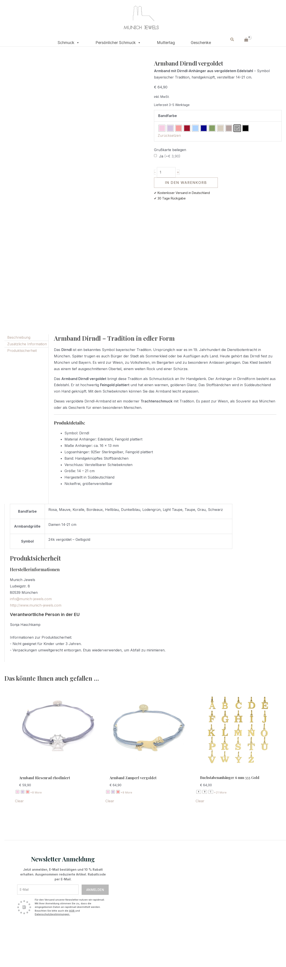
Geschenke (201, 42)
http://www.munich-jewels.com (35, 605)
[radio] (162, 128)
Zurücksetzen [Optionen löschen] (169, 135)
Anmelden (95, 890)
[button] (232, 39)
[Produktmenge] (166, 172)
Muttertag (166, 42)
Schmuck (69, 41)
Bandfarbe (167, 115)
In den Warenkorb (186, 182)
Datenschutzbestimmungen (52, 914)
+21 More (220, 792)
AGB (72, 910)
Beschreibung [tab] (18, 337)
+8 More (36, 792)
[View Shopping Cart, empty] (246, 39)
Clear (19, 801)
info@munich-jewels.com (31, 599)
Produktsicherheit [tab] (22, 350)
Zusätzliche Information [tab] (27, 344)
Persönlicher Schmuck (118, 41)
